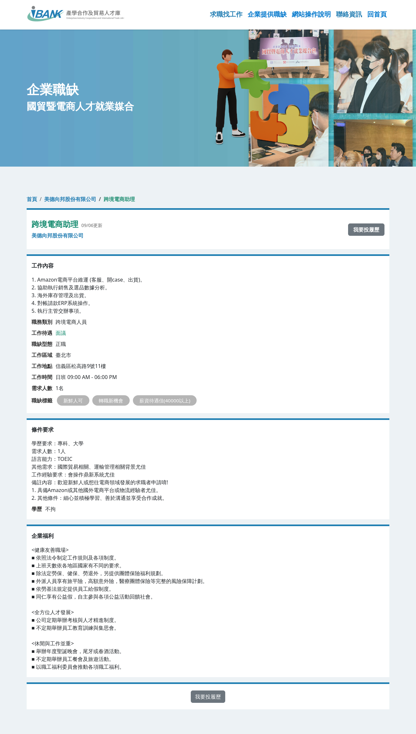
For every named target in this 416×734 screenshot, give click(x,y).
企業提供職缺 (267, 14)
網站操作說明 (311, 14)
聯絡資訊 (349, 14)
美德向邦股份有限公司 (70, 199)
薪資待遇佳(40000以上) (164, 400)
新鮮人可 (73, 400)
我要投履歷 (366, 229)
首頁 (32, 199)
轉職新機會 (111, 400)
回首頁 (377, 14)
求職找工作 (226, 14)
